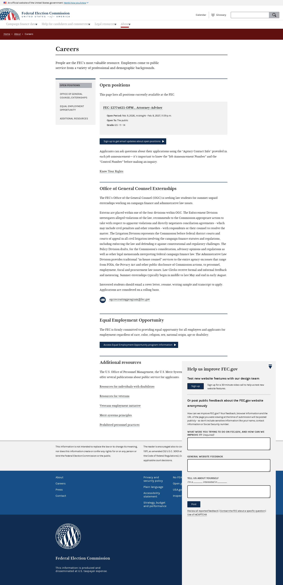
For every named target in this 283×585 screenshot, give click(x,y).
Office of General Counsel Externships (73, 95)
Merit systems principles (116, 414)
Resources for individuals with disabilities (127, 385)
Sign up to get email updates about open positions (132, 140)
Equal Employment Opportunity (72, 107)
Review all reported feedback (202, 511)
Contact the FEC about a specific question (242, 511)
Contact (61, 494)
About (17, 33)
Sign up (195, 386)
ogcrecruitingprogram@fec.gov (129, 298)
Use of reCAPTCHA (197, 514)
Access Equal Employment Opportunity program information (138, 343)
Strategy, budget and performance (154, 503)
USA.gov (178, 488)
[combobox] (250, 15)
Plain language (153, 486)
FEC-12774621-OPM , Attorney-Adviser (132, 107)
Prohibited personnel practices (120, 423)
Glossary (221, 15)
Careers (61, 482)
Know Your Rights (111, 170)
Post (193, 504)
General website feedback (205, 456)
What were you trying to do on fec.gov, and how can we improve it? (225, 433)
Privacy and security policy (153, 478)
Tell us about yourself (203, 478)
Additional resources (74, 117)
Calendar (201, 15)
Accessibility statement (151, 493)
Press (59, 488)
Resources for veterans (114, 395)
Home (7, 33)
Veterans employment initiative (120, 404)
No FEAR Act (181, 476)
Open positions (70, 84)
